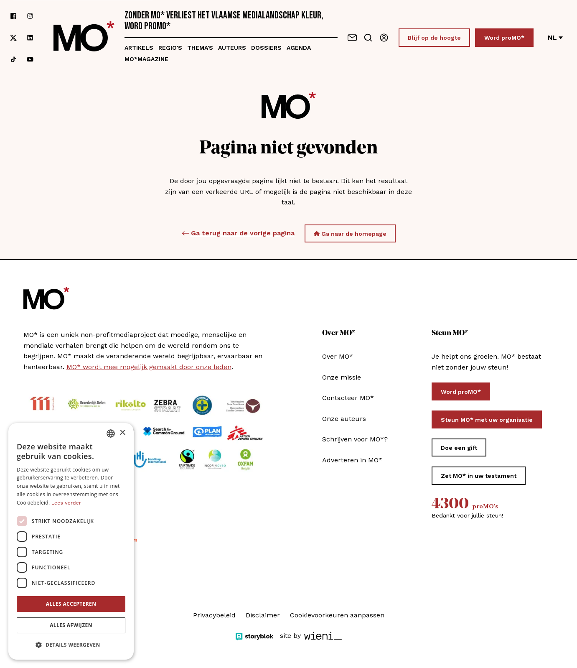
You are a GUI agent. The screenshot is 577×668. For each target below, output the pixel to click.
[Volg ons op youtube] (30, 59)
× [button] (122, 433)
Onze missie (341, 377)
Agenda (299, 47)
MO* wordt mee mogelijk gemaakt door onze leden (148, 367)
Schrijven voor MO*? (355, 439)
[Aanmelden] (384, 37)
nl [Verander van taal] (555, 37)
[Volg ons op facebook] (13, 16)
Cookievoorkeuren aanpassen (337, 615)
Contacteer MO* (348, 398)
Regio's (170, 47)
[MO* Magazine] (83, 37)
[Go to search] (368, 37)
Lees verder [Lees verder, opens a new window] (66, 503)
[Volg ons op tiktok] (13, 59)
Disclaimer (263, 615)
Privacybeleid (214, 615)
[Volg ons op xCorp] (13, 38)
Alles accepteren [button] (71, 603)
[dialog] (71, 541)
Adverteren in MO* (352, 460)
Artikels (139, 47)
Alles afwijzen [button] (71, 625)
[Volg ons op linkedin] (30, 38)
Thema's (200, 47)
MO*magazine (146, 59)
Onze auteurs (344, 419)
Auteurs (232, 47)
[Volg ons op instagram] (30, 16)
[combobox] (111, 433)
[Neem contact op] (352, 37)
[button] (71, 645)
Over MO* (337, 356)
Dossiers (266, 47)
